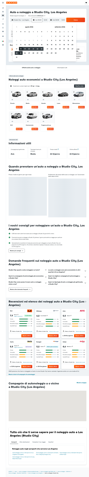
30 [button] (42, 53)
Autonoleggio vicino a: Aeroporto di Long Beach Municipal (23, 457)
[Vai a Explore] (3, 24)
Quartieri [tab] (50, 442)
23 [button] (41, 49)
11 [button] (20, 44)
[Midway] (56, 310)
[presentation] (85, 301)
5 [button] (68, 36)
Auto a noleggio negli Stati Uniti (48, 471)
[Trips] (3, 36)
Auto (16, 471)
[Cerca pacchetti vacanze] (3, 19)
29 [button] (37, 53)
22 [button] (37, 49)
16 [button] (41, 44)
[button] (3, 3)
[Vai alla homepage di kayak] (11, 3)
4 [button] (20, 40)
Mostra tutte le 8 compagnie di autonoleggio (22, 374)
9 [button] (41, 40)
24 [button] (16, 53)
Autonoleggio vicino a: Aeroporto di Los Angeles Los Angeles (23, 453)
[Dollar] (82, 341)
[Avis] (82, 310)
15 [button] (37, 44)
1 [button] (37, 36)
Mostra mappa (81, 382)
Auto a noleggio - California (64, 471)
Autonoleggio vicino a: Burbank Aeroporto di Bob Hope (71, 453)
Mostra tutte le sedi (27, 331)
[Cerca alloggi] (3, 11)
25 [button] (21, 53)
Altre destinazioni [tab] (25, 442)
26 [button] (25, 53)
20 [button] (29, 49)
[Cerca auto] (3, 15)
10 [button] (16, 44)
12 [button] (25, 44)
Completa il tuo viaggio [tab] (39, 442)
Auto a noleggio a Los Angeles (35, 473)
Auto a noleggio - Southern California (17, 473)
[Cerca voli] (3, 8)
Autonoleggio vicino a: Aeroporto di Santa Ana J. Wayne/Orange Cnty (47, 453)
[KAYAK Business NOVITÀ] (3, 31)
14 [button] (33, 44)
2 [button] (41, 36)
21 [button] (33, 49)
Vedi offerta (19, 107)
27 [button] (29, 53)
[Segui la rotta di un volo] (3, 27)
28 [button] (33, 53)
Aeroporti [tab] (14, 442)
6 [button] (29, 40)
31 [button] (16, 57)
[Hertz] (29, 341)
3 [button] (16, 40)
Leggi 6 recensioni (18, 316)
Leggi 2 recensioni (18, 347)
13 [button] (29, 44)
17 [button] (16, 49)
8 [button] (37, 40)
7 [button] (33, 40)
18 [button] (20, 49)
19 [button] (25, 49)
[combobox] (18, 16)
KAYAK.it (11, 471)
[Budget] (56, 341)
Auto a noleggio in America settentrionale (29, 471)
